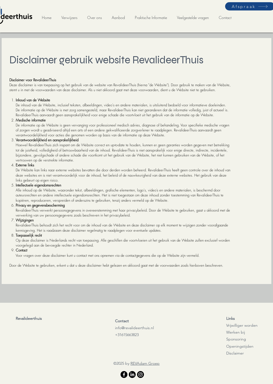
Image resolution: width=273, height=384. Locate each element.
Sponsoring (236, 339)
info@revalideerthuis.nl (134, 327)
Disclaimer (235, 353)
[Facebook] (124, 374)
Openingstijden (239, 346)
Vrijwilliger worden (242, 325)
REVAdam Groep (145, 363)
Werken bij (235, 332)
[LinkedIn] (132, 374)
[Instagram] (140, 374)
